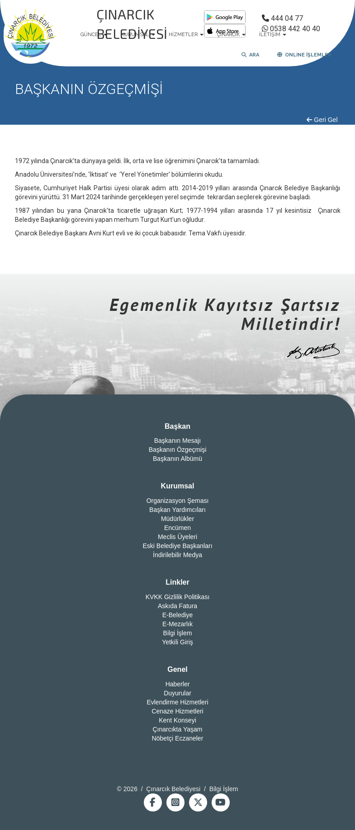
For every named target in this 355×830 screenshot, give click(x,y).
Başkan (177, 426)
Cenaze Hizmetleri (177, 711)
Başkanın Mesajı (177, 440)
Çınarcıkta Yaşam (178, 729)
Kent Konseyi (177, 720)
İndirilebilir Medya (177, 554)
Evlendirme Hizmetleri (177, 702)
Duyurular (177, 693)
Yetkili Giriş (177, 642)
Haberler (178, 684)
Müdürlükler (177, 518)
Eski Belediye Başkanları (177, 545)
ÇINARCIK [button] (231, 35)
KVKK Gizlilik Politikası (178, 596)
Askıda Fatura (177, 606)
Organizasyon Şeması (178, 500)
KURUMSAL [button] (138, 35)
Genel (177, 669)
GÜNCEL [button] (93, 35)
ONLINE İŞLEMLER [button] (304, 55)
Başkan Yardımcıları (177, 509)
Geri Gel (322, 119)
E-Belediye (177, 615)
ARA (250, 55)
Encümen (177, 527)
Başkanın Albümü (177, 458)
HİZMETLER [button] (186, 35)
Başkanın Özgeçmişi (178, 449)
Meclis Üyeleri (177, 536)
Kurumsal (177, 486)
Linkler (177, 582)
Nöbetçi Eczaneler (178, 738)
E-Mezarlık (177, 624)
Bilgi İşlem (177, 633)
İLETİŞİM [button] (272, 35)
